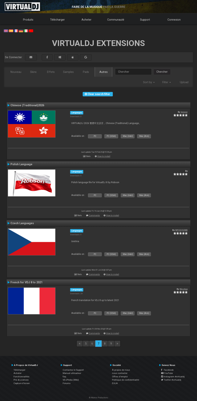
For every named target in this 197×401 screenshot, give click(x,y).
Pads (86, 71)
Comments (94, 215)
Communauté (115, 19)
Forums (66, 383)
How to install (103, 156)
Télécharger (57, 19)
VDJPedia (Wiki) (71, 379)
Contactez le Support (73, 370)
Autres (103, 71)
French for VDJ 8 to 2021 (26, 282)
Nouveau (15, 71)
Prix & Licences (21, 379)
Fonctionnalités (21, 376)
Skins (33, 71)
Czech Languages (22, 223)
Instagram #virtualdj (173, 376)
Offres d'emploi (120, 376)
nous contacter (119, 373)
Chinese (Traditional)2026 (27, 105)
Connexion (174, 19)
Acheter (86, 19)
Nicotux (184, 289)
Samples (68, 71)
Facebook (167, 370)
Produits (28, 19)
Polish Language (21, 164)
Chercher (162, 71)
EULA (115, 383)
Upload (184, 82)
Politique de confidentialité (125, 379)
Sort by (149, 82)
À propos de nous (121, 370)
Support (145, 19)
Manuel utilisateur (72, 373)
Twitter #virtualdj (171, 379)
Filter (166, 82)
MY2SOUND (181, 230)
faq (64, 376)
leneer (184, 112)
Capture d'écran (22, 383)
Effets (51, 71)
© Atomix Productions (98, 397)
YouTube (167, 373)
